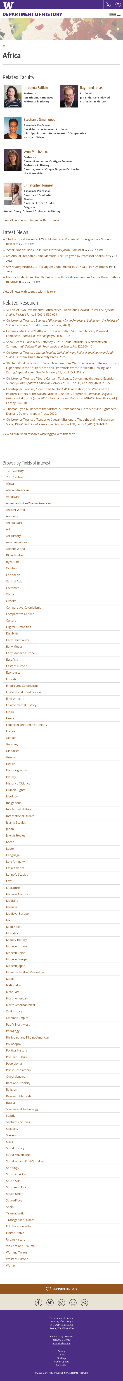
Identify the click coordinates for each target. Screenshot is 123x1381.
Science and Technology (22, 1109)
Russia (10, 1103)
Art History (13, 536)
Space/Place (14, 1200)
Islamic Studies (16, 822)
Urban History (15, 1239)
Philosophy (13, 1044)
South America (16, 1174)
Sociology (12, 1168)
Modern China (15, 953)
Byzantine (13, 562)
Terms (61, 1354)
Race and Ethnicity (18, 1083)
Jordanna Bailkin (36, 87)
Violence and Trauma (20, 1246)
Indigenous (13, 803)
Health (10, 764)
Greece (10, 757)
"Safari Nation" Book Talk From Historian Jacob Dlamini (43, 250)
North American (17, 998)
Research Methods (18, 1096)
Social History (15, 1148)
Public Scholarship (18, 1070)
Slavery (11, 1135)
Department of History (33, 14)
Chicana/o (13, 588)
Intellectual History (19, 809)
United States (15, 1233)
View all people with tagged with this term (31, 220)
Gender (11, 738)
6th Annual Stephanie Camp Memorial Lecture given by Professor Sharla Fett (58, 256)
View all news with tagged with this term (29, 291)
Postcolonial (14, 1064)
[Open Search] (118, 4)
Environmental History (21, 705)
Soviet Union (14, 1194)
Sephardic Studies (18, 1122)
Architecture (14, 523)
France (10, 731)
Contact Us (61, 1365)
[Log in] (108, 4)
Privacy (61, 1351)
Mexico (11, 920)
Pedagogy (13, 1031)
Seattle (10, 1116)
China (10, 594)
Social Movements (18, 1155)
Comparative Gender (20, 614)
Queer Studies (15, 1077)
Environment (14, 699)
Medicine (12, 901)
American (12, 497)
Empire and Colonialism (22, 686)
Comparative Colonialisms (23, 607)
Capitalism (13, 568)
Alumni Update (61, 1361)
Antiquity (12, 516)
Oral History (14, 1011)
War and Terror (16, 1252)
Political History (16, 1050)
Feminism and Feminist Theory (26, 725)
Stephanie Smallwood (40, 119)
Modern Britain (16, 946)
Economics (13, 672)
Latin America (15, 868)
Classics (11, 601)
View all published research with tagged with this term (39, 434)
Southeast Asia (16, 1187)
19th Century (15, 471)
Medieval (12, 907)
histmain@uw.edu (61, 1343)
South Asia (13, 1181)
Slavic (9, 1142)
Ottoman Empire (17, 1018)
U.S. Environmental (18, 1226)
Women (11, 1266)
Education (12, 679)
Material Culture (17, 894)
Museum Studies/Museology (25, 972)
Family (10, 718)
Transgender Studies (20, 1220)
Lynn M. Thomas (36, 151)
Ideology (12, 796)
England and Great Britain (23, 692)
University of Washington (55, 1372)
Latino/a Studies (17, 874)
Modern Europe (16, 959)
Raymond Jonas (91, 87)
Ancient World (15, 510)
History (11, 777)
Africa (10, 484)
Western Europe (17, 1259)
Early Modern (15, 647)
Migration (13, 933)
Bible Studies (14, 555)
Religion (11, 1089)
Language (13, 855)
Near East (12, 992)
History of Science (18, 783)
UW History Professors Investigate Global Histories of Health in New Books (57, 267)
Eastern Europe (16, 666)
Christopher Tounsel (38, 185)
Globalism (12, 751)
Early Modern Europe (20, 653)
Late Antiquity (15, 862)
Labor (10, 849)
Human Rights (15, 790)
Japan (10, 829)
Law (8, 881)
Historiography (16, 770)
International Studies (20, 816)
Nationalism (14, 985)
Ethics (10, 712)
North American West (20, 1005)
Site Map (61, 1358)
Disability (12, 633)
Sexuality (12, 1129)
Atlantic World (15, 549)
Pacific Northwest (18, 1024)
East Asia (12, 660)
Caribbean (13, 575)
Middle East (14, 927)
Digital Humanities (18, 627)
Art (8, 529)
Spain (10, 1207)
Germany (12, 744)
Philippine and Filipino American (27, 1037)
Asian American (16, 542)
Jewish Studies (15, 835)
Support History (61, 1289)
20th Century (15, 477)
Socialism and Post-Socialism (25, 1161)
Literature (13, 888)
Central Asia (14, 581)
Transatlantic (15, 1213)
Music (10, 979)
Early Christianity (17, 640)
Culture (11, 620)
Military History (16, 940)
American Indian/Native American (28, 503)
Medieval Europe (17, 914)
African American (17, 490)
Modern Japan (15, 966)
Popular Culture (17, 1057)
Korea (10, 842)
